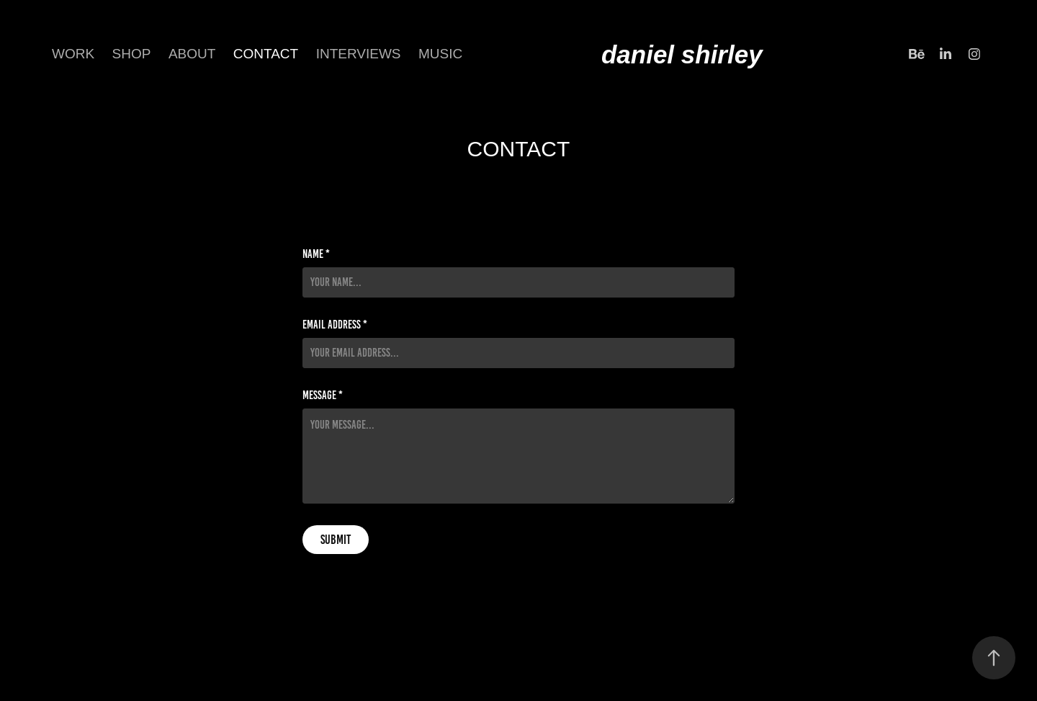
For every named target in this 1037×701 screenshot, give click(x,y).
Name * (316, 254)
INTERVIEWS (358, 53)
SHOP (131, 53)
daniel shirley (682, 54)
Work (73, 53)
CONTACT (265, 53)
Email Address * (334, 325)
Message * (322, 395)
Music (440, 53)
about (192, 53)
